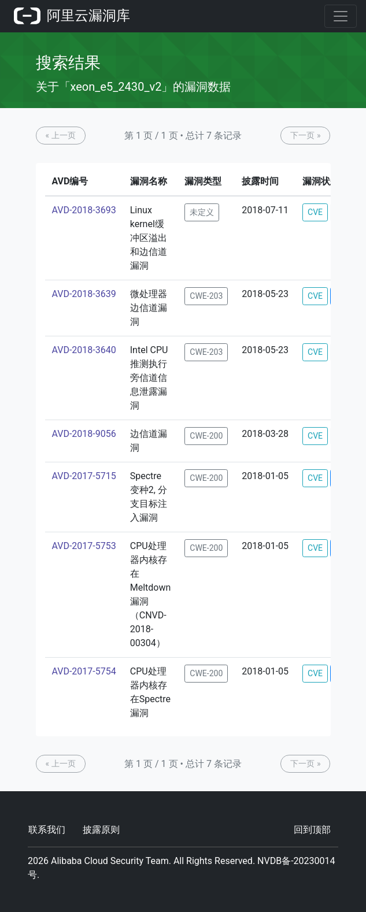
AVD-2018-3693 (84, 210)
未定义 (202, 212)
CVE (315, 212)
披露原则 (101, 829)
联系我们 (46, 829)
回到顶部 (312, 829)
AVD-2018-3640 (84, 349)
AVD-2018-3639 (84, 293)
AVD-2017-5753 (84, 545)
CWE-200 (206, 435)
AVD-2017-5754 (84, 671)
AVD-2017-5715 (84, 475)
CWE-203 (206, 296)
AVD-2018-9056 (84, 433)
